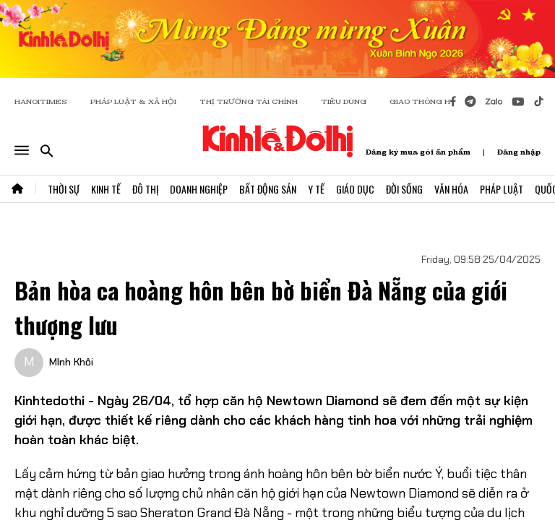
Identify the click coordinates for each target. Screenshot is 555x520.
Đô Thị (145, 188)
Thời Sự (63, 188)
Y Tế (316, 188)
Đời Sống (404, 188)
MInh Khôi (71, 361)
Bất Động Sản (267, 188)
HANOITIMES (40, 101)
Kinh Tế (106, 188)
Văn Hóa (451, 188)
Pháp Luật (501, 188)
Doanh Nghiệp (199, 188)
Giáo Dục (355, 188)
